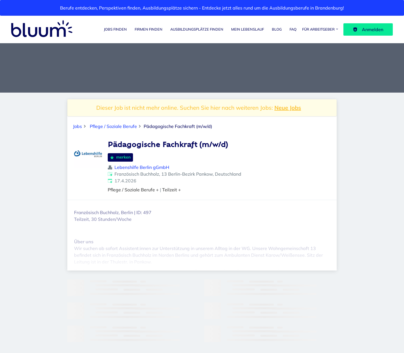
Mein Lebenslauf (247, 29)
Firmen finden (148, 29)
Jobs (77, 126)
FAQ (293, 29)
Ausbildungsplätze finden (196, 29)
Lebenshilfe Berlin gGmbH (141, 167)
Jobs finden (115, 29)
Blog (277, 29)
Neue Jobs (287, 107)
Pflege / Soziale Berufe (113, 126)
